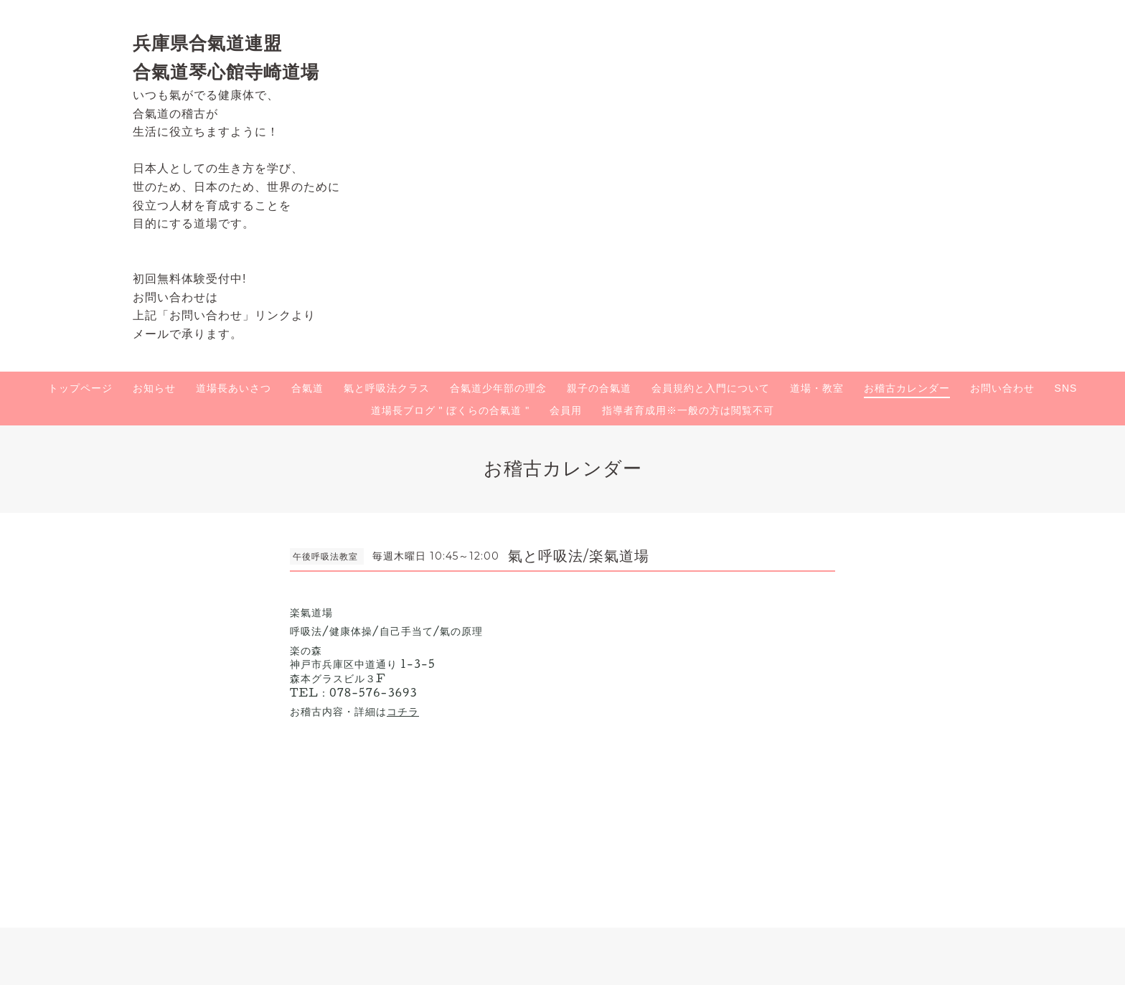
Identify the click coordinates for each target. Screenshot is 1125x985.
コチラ (403, 710)
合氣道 (307, 388)
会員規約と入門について (710, 388)
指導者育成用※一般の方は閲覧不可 (688, 410)
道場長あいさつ (233, 388)
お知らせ (154, 388)
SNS (1066, 388)
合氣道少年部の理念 (498, 388)
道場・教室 (817, 388)
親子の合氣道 (599, 388)
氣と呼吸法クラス (387, 388)
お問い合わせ (1002, 388)
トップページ (80, 388)
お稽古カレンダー (907, 388)
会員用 (566, 410)
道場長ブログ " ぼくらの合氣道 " (450, 410)
